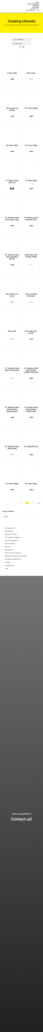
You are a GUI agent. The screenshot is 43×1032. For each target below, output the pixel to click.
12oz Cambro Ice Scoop (12, 295)
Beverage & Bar (10, 528)
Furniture (7, 547)
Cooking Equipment (11, 540)
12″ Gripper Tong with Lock (12, 181)
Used (6, 568)
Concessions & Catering (12, 537)
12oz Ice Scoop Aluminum (31, 295)
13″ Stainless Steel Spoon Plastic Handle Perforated (31, 370)
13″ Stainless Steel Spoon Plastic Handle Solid (31, 409)
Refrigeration (9, 550)
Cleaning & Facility (11, 534)
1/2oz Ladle (31, 73)
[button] (38, 10)
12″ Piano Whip (31, 181)
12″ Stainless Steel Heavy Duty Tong (12, 219)
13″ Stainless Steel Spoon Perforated (12, 369)
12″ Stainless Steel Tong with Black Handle (12, 257)
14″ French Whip (12, 484)
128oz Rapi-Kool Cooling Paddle (31, 256)
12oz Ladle (12, 331)
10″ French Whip (31, 108)
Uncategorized (9, 565)
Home (6, 25)
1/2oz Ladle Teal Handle (12, 109)
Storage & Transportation (13, 559)
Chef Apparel (9, 531)
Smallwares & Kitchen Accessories (18, 25)
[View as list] (23, 47)
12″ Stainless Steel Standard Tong (31, 219)
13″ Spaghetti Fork (31, 447)
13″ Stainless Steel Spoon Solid (12, 447)
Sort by (18, 39)
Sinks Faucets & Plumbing (13, 553)
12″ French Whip (31, 145)
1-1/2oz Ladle (12, 73)
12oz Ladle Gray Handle (31, 332)
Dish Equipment (10, 543)
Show (17, 43)
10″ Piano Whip (12, 145)
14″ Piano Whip (31, 484)
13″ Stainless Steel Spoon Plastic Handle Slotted (12, 409)
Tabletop (8, 562)
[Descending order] (29, 39)
